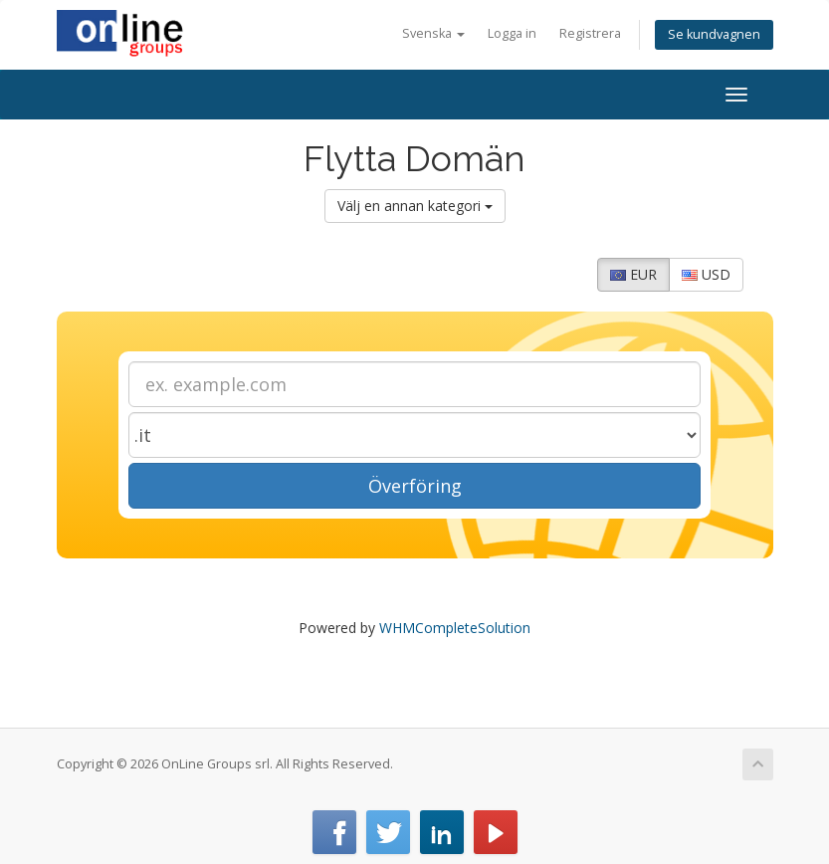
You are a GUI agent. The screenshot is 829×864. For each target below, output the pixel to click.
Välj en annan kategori (415, 205)
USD (706, 274)
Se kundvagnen (714, 34)
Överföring (415, 486)
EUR (633, 274)
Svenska (433, 33)
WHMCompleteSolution (454, 627)
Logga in (512, 33)
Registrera (590, 33)
